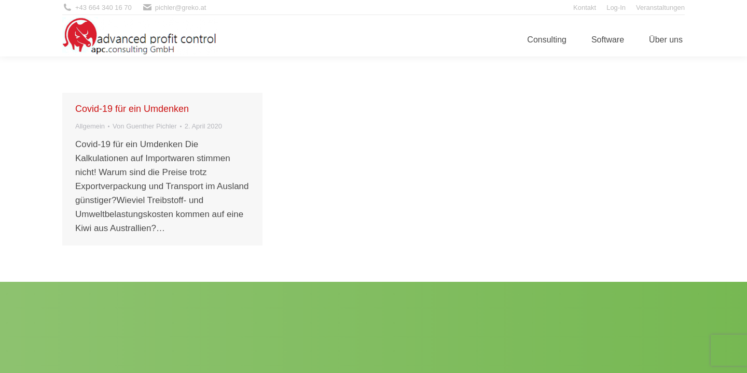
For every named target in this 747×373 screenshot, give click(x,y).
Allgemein (90, 126)
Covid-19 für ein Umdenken (132, 109)
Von (145, 126)
